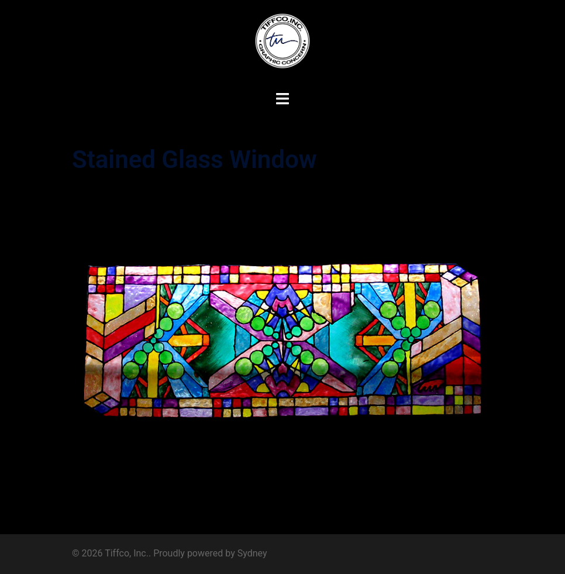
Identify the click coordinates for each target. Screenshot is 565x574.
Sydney (252, 553)
